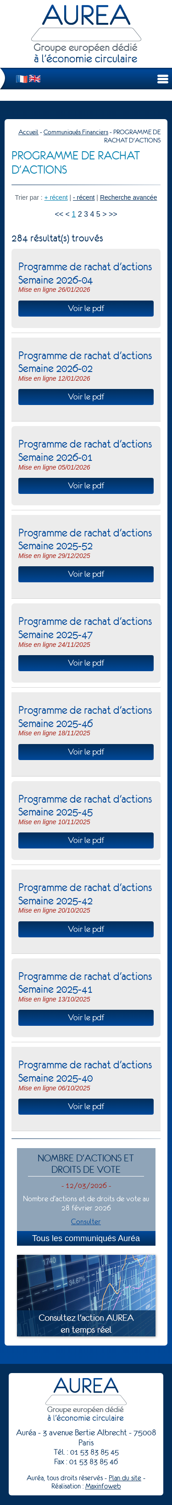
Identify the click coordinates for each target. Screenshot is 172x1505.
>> (113, 214)
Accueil (28, 132)
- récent (83, 197)
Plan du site (125, 1478)
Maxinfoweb (103, 1486)
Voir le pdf (86, 308)
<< (59, 214)
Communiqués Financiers (76, 132)
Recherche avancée (128, 197)
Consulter (86, 1221)
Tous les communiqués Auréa (86, 1238)
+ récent (56, 197)
